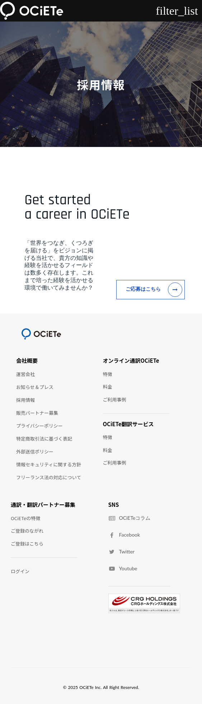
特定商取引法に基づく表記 (44, 438)
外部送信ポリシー (34, 451)
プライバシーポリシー (39, 425)
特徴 (107, 374)
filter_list (177, 10)
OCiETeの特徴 (25, 518)
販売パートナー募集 (37, 412)
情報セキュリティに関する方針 (48, 464)
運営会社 (25, 374)
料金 (107, 386)
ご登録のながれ (27, 530)
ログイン (20, 571)
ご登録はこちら (27, 543)
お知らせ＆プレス (34, 387)
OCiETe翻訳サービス (128, 424)
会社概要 (27, 360)
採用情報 (25, 399)
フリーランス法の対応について (48, 477)
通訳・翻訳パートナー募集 (43, 504)
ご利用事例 (114, 399)
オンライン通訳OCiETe (131, 360)
